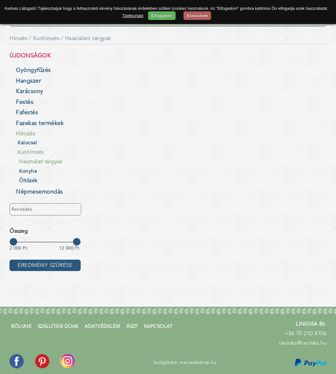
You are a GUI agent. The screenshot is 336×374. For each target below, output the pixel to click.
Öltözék (28, 180)
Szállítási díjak (58, 326)
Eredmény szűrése (45, 265)
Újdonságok (30, 56)
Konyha (28, 171)
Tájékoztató (132, 15)
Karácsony (29, 91)
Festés (24, 102)
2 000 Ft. (18, 248)
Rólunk (21, 326)
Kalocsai (27, 142)
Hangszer (28, 81)
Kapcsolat (158, 326)
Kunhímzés (30, 152)
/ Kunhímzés (44, 38)
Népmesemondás (39, 192)
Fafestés (27, 113)
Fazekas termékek (40, 123)
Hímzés (18, 38)
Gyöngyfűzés (33, 70)
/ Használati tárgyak (86, 38)
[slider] (13, 241)
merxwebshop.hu (197, 362)
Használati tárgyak (40, 161)
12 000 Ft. (70, 248)
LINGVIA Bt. (311, 324)
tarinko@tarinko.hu (303, 343)
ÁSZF (132, 326)
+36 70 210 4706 (306, 333)
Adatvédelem (102, 326)
